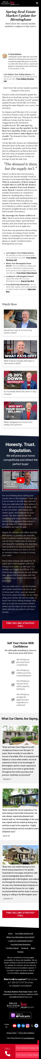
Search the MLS (27, 281)
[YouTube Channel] (12, 948)
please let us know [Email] (26, 973)
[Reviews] (21, 952)
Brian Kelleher (16, 54)
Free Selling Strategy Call (20, 624)
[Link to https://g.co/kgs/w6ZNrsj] (36, 1026)
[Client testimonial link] (20, 735)
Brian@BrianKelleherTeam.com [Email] (21, 997)
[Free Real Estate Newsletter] (21, 944)
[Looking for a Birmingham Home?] (20, 941)
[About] (33, 948)
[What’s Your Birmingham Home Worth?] (20, 937)
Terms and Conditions (26, 1033)
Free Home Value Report (27, 273)
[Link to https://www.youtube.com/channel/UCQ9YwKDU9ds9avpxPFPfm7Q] (14, 1026)
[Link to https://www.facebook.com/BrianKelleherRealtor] (19, 1026)
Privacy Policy (12, 1033)
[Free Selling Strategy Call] (24, 933)
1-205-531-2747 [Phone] (17, 982)
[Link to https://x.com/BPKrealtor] (32, 1026)
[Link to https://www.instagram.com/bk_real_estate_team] (28, 1026)
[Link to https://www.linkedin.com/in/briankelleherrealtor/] (23, 1026)
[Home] (9, 2)
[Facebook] (24, 948)
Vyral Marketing (28, 1038)
